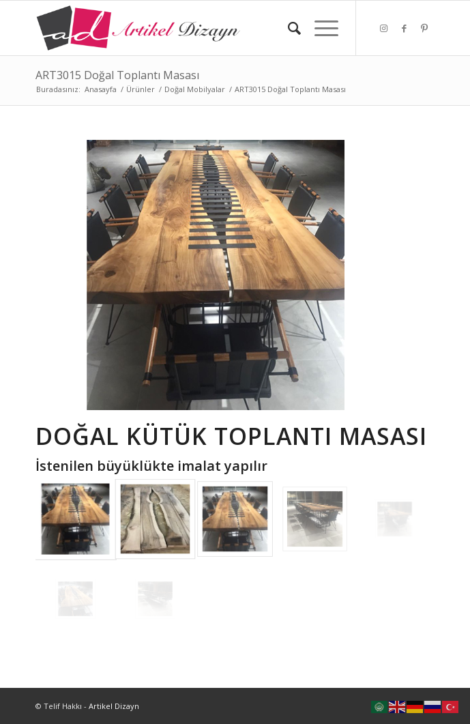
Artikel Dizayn (114, 706)
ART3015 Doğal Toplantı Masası (117, 75)
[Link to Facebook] (404, 28)
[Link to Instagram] (383, 28)
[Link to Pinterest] (424, 28)
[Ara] (287, 28)
